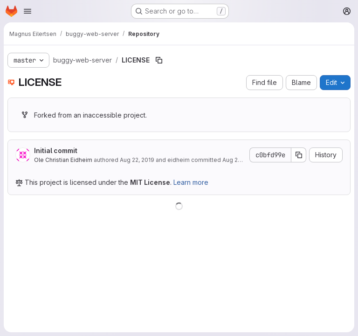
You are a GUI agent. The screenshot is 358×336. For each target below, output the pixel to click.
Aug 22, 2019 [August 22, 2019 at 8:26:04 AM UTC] (137, 159)
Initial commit (55, 150)
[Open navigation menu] (27, 11)
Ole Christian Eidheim (63, 159)
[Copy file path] (158, 60)
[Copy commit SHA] (298, 154)
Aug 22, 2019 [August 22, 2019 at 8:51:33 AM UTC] (239, 159)
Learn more (190, 182)
